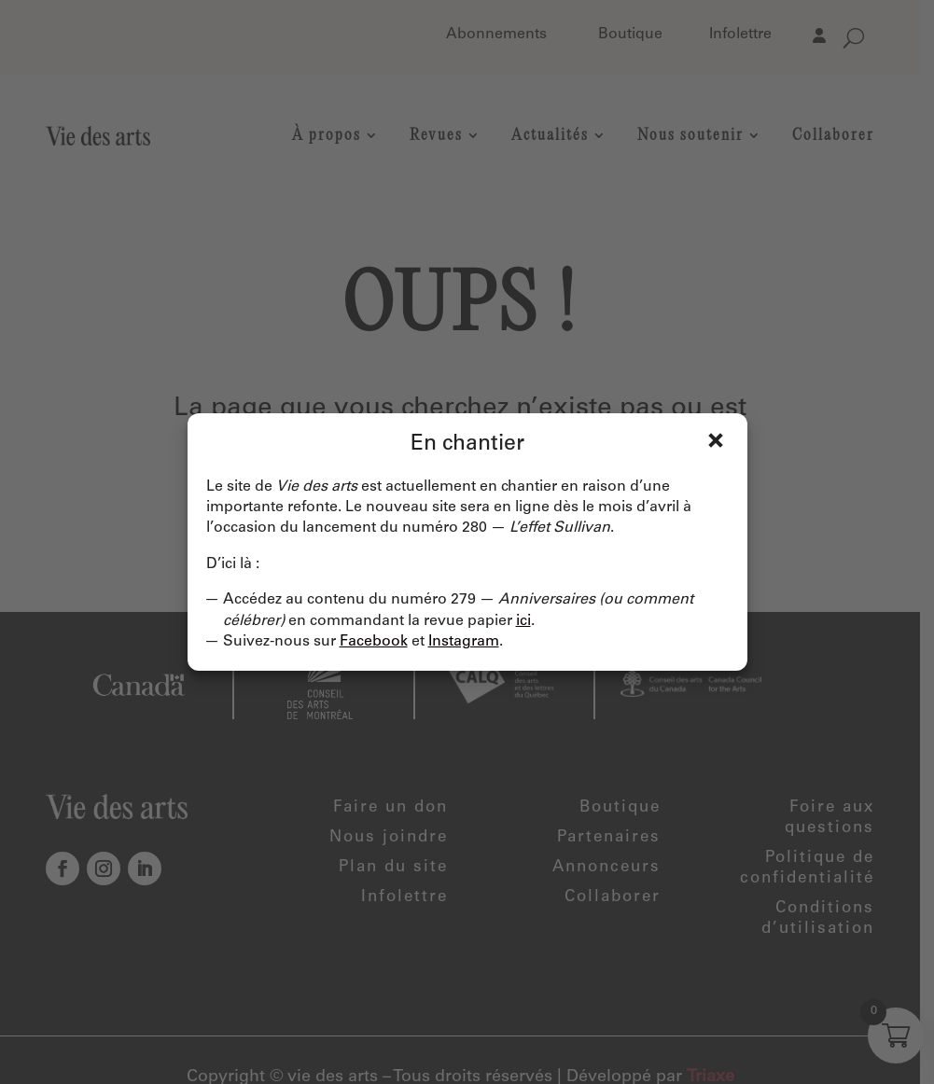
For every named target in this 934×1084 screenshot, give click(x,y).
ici (523, 621)
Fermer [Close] (715, 440)
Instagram (463, 641)
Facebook (374, 641)
